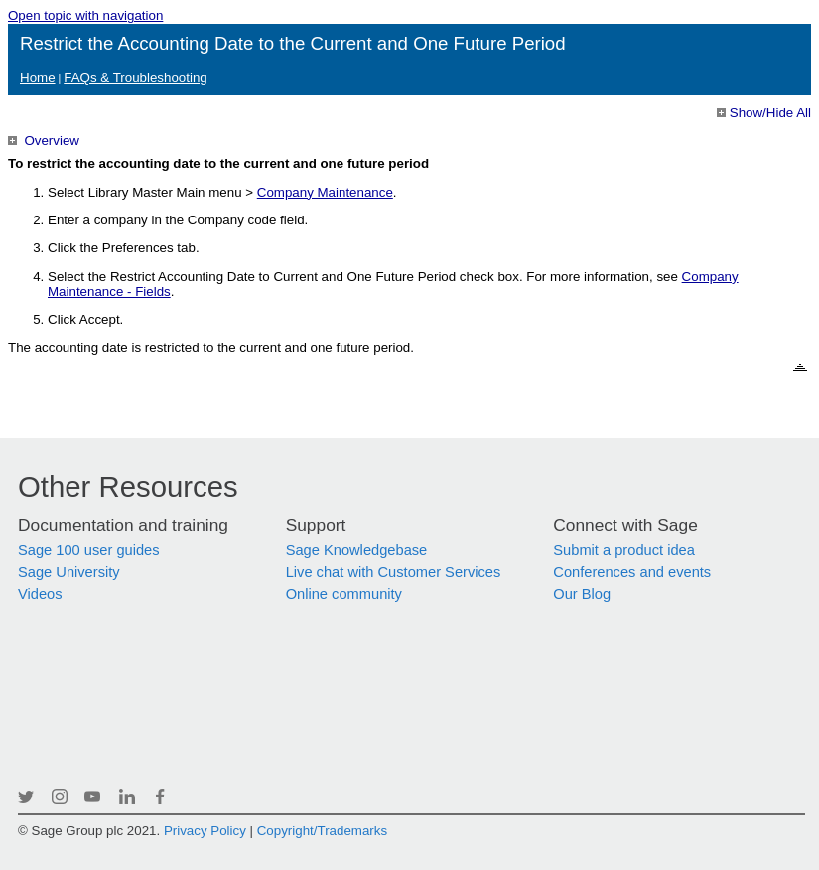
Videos (40, 594)
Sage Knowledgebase (357, 550)
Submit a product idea (624, 550)
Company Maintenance (325, 192)
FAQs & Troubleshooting (135, 78)
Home (38, 78)
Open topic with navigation (85, 15)
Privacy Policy (205, 830)
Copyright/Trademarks (322, 830)
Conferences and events (632, 572)
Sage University (69, 572)
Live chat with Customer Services (393, 572)
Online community (344, 594)
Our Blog (582, 594)
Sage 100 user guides (89, 550)
